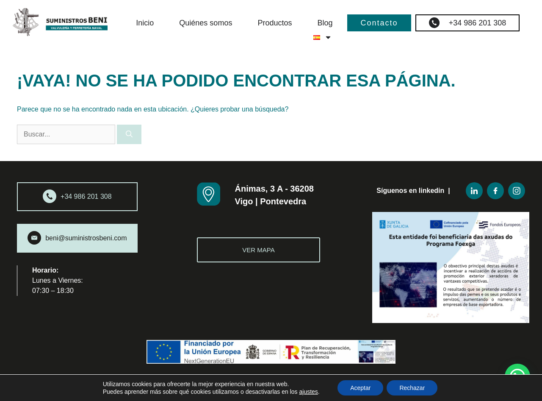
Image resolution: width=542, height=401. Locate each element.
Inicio (145, 23)
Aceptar (360, 387)
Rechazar (412, 387)
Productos (274, 23)
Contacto (379, 23)
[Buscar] (129, 134)
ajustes (308, 391)
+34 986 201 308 (467, 22)
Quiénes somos (205, 23)
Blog (324, 23)
